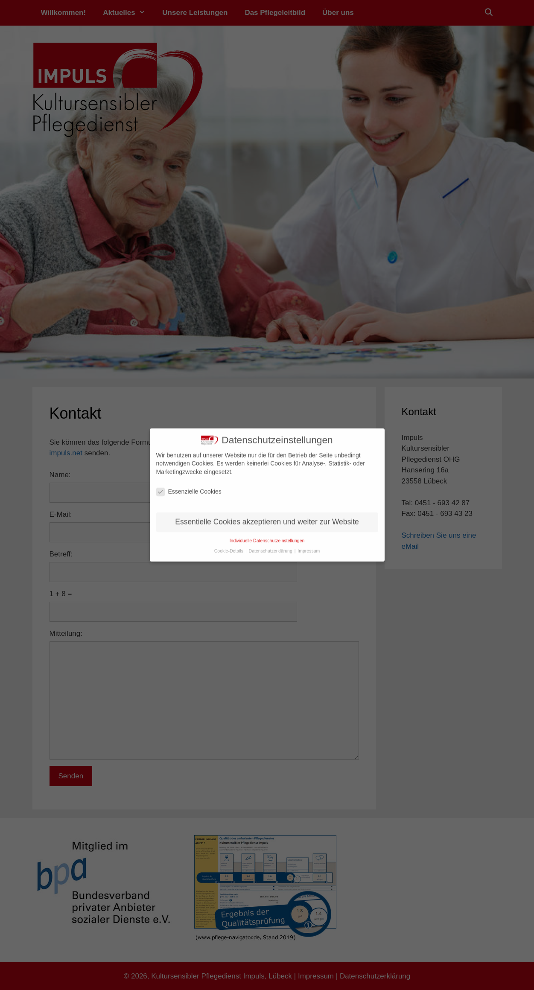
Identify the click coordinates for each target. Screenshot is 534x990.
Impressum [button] (309, 547)
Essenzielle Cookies (189, 488)
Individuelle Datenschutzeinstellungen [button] (267, 537)
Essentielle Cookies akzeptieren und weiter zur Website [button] (267, 518)
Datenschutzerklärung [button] (271, 547)
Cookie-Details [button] (229, 547)
